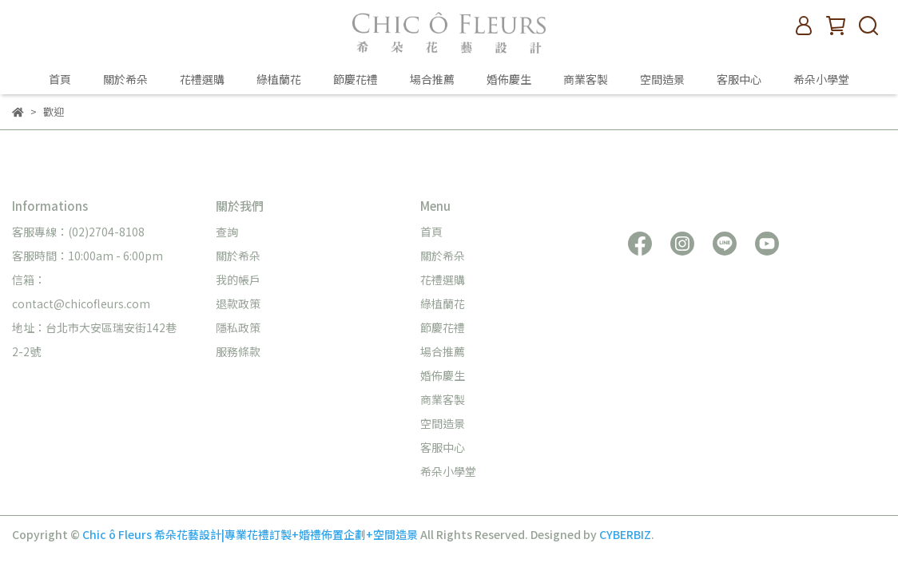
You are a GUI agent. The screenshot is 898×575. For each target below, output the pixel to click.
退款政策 (238, 303)
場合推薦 (432, 79)
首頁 (60, 79)
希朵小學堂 (821, 79)
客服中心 (739, 79)
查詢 (227, 232)
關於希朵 (125, 79)
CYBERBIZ (625, 534)
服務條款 (238, 351)
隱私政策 (238, 327)
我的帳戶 (238, 280)
